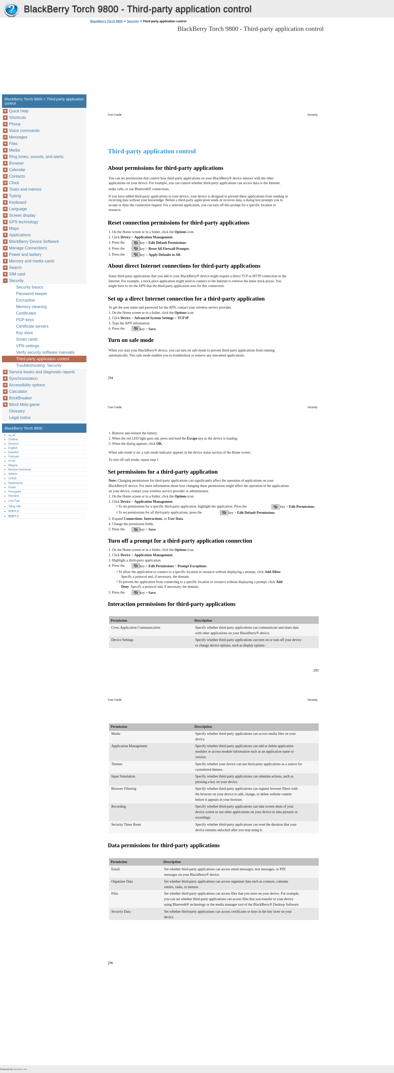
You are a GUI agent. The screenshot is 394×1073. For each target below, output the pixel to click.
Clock (14, 183)
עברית (11, 460)
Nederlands (15, 482)
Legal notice (20, 417)
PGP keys (25, 320)
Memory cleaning (31, 307)
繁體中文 (13, 516)
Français (13, 456)
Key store (24, 333)
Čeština (13, 439)
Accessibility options (27, 385)
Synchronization (23, 378)
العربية (12, 434)
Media (14, 150)
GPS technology (23, 222)
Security (133, 21)
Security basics (29, 287)
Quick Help (19, 111)
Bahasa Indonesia (19, 469)
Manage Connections (28, 248)
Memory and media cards (32, 261)
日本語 (12, 478)
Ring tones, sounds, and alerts (36, 157)
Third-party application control (42, 359)
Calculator (18, 391)
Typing (15, 196)
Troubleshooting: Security (39, 365)
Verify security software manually (45, 352)
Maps (14, 228)
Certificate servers (32, 326)
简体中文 (13, 511)
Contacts (17, 176)
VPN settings (27, 346)
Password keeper (31, 294)
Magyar (13, 465)
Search (15, 267)
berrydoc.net (20, 1069)
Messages (18, 137)
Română (13, 495)
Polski (12, 487)
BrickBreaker (20, 398)
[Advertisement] (131, 60)
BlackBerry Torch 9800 (11, 10)
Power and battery (25, 254)
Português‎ (14, 491)
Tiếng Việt (14, 506)
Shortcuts (17, 117)
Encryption (25, 300)
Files (13, 143)
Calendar (17, 170)
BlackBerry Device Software (34, 241)
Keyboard (17, 202)
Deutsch (13, 443)
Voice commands (24, 130)
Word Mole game (24, 404)
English (13, 447)
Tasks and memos (25, 189)
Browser (16, 163)
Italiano (12, 473)
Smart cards (27, 339)
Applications (20, 235)
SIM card (17, 274)
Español (13, 452)
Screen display (22, 215)
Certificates (26, 313)
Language (18, 209)
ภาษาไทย (14, 500)
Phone (15, 124)
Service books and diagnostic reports (42, 372)
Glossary (17, 411)
